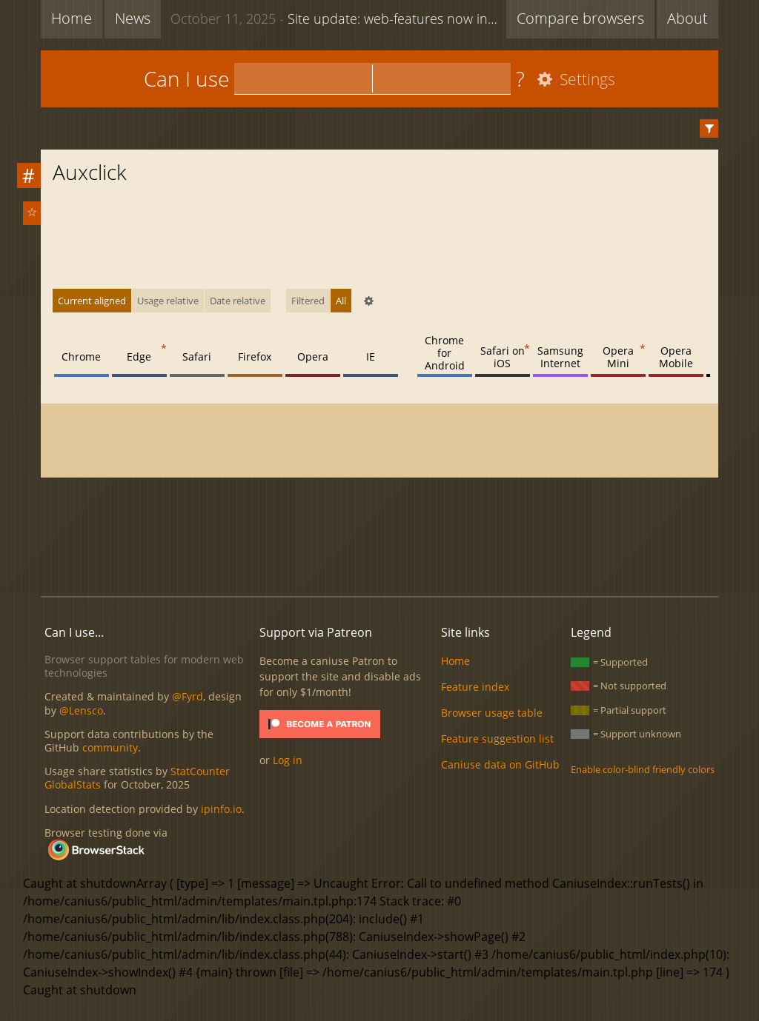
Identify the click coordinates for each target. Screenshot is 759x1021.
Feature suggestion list (497, 739)
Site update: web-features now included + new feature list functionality (338, 18)
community (110, 747)
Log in (287, 760)
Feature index (475, 687)
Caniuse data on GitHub (500, 764)
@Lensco (81, 710)
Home (71, 18)
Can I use (186, 78)
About (687, 18)
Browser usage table (492, 713)
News (132, 18)
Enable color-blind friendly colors (643, 769)
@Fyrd (187, 696)
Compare (580, 18)
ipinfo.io (221, 809)
